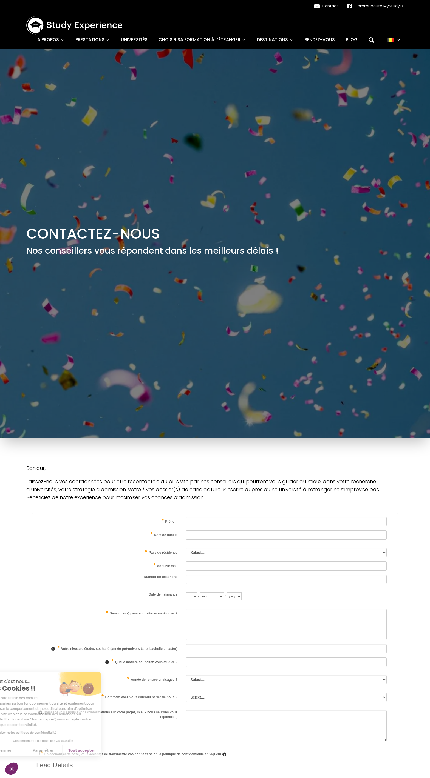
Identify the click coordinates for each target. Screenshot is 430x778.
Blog (352, 39)
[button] (11, 768)
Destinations (275, 39)
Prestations (92, 39)
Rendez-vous (319, 39)
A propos (50, 39)
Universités (134, 39)
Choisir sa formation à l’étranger (202, 39)
